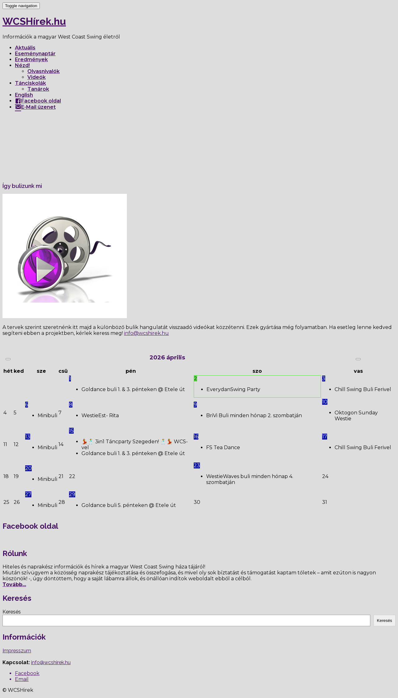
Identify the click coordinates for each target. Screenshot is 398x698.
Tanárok (38, 89)
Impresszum (16, 651)
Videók (36, 77)
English (24, 95)
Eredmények (31, 59)
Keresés (11, 612)
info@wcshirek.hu (51, 662)
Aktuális (25, 48)
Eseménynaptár (35, 54)
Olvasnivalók (43, 71)
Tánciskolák (30, 83)
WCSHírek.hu (34, 21)
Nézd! (22, 65)
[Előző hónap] (8, 359)
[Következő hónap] (358, 359)
